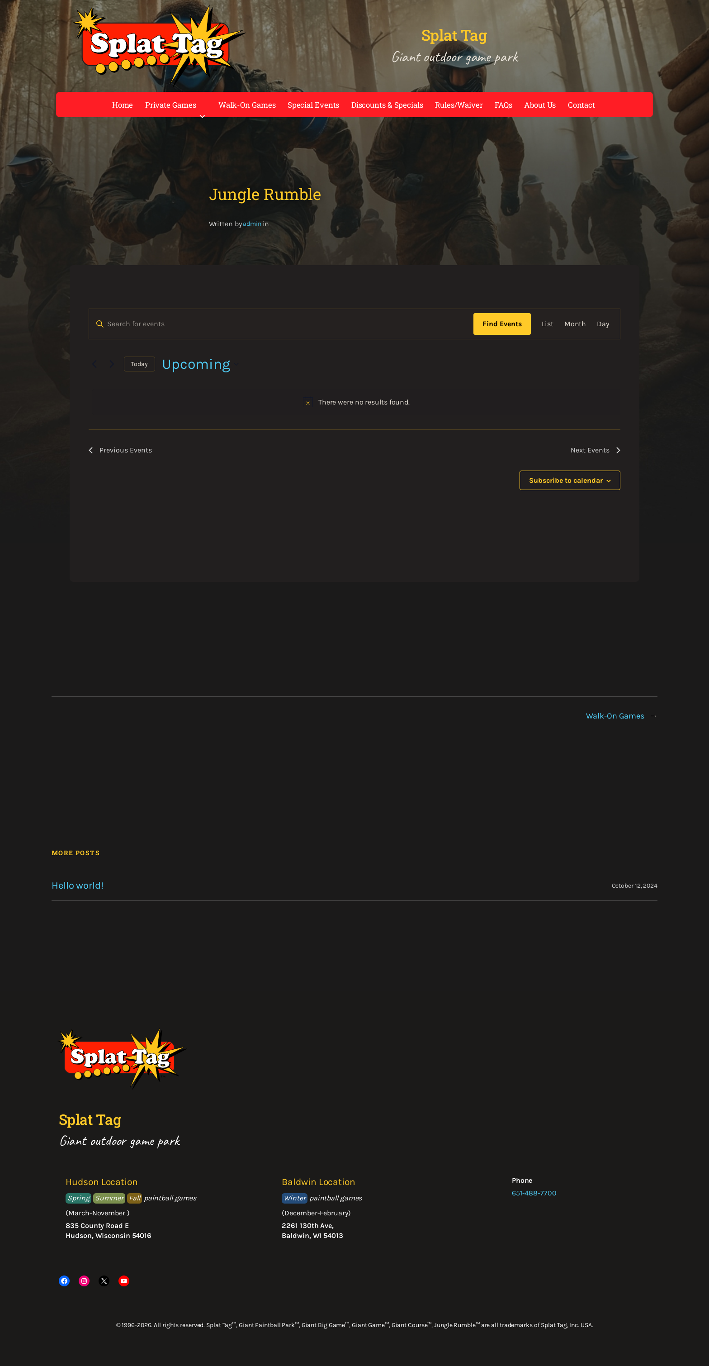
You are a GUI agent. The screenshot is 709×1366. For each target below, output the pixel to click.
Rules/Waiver (459, 105)
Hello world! (78, 885)
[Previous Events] (94, 364)
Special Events (314, 105)
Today (139, 364)
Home (122, 105)
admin (252, 224)
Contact (581, 105)
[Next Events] (111, 364)
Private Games (176, 107)
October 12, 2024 (634, 886)
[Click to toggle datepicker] (200, 364)
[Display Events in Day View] (603, 324)
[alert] (356, 402)
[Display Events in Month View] (575, 324)
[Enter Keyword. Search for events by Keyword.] (281, 324)
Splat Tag (454, 35)
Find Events (502, 323)
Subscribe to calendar (566, 480)
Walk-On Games (247, 105)
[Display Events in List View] (547, 324)
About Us (540, 105)
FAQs (503, 105)
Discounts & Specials (387, 105)
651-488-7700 (534, 1193)
